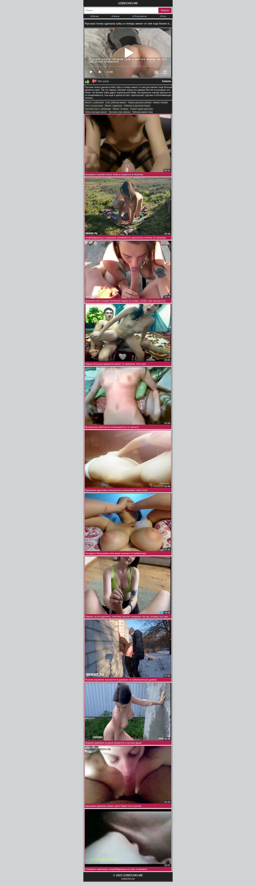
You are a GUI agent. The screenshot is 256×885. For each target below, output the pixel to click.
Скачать (166, 81)
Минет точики (160, 102)
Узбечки (94, 16)
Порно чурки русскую (141, 108)
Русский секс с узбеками (98, 108)
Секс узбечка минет (115, 102)
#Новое (115, 16)
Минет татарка (120, 108)
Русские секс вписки (119, 112)
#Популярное (140, 16)
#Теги (163, 16)
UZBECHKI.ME (128, 3)
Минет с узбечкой (94, 102)
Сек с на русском (94, 105)
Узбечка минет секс (142, 112)
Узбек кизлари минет (96, 112)
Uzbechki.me (128, 878)
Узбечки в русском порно (137, 105)
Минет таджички (113, 105)
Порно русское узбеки (139, 102)
